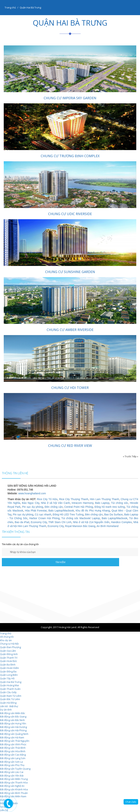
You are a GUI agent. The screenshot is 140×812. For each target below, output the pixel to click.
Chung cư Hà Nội (9, 643)
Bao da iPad (22, 522)
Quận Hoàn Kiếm (9, 668)
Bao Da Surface (113, 514)
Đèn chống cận (54, 506)
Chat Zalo (130, 801)
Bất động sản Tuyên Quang (15, 768)
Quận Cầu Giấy (8, 692)
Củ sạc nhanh (43, 514)
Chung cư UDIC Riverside (70, 214)
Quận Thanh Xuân (10, 689)
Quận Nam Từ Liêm (10, 695)
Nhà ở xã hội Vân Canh (55, 502)
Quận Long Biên (9, 675)
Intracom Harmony (82, 502)
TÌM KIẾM (60, 562)
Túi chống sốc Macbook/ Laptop (80, 518)
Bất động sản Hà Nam (12, 737)
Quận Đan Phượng (10, 647)
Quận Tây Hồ (7, 678)
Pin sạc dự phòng (32, 506)
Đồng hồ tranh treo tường (110, 506)
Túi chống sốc (119, 502)
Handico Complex (121, 522)
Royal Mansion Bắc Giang (80, 526)
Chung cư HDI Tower (70, 387)
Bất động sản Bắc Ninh (12, 720)
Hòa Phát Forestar (36, 510)
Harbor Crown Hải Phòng (44, 518)
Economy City (39, 522)
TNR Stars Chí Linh (59, 522)
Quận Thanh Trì (8, 657)
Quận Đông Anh (9, 654)
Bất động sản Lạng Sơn (12, 758)
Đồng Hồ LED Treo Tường (68, 514)
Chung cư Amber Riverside (70, 329)
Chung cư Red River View (70, 445)
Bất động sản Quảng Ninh (14, 734)
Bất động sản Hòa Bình (12, 751)
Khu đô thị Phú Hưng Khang (93, 510)
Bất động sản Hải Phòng (13, 730)
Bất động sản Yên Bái (12, 775)
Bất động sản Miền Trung (14, 779)
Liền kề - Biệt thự (9, 706)
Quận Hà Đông (8, 702)
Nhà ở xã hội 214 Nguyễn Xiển (91, 522)
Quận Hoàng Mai (9, 685)
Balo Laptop (102, 502)
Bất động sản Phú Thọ (12, 765)
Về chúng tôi (7, 636)
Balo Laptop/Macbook (61, 510)
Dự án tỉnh (6, 709)
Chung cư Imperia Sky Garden (70, 98)
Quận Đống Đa (8, 671)
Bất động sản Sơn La (11, 761)
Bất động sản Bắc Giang (13, 716)
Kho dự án (6, 640)
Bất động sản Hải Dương (13, 727)
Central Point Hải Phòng (78, 506)
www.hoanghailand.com (32, 493)
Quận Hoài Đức (8, 661)
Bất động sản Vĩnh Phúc (13, 744)
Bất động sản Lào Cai (11, 772)
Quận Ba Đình (7, 664)
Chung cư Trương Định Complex (70, 156)
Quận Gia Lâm (8, 650)
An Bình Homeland (108, 526)
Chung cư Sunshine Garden (70, 271)
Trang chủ (10, 7)
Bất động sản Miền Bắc (12, 713)
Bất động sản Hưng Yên (13, 723)
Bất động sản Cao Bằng (13, 754)
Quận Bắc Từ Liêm (10, 699)
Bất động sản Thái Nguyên (14, 740)
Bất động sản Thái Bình (13, 747)
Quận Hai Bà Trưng (10, 682)
